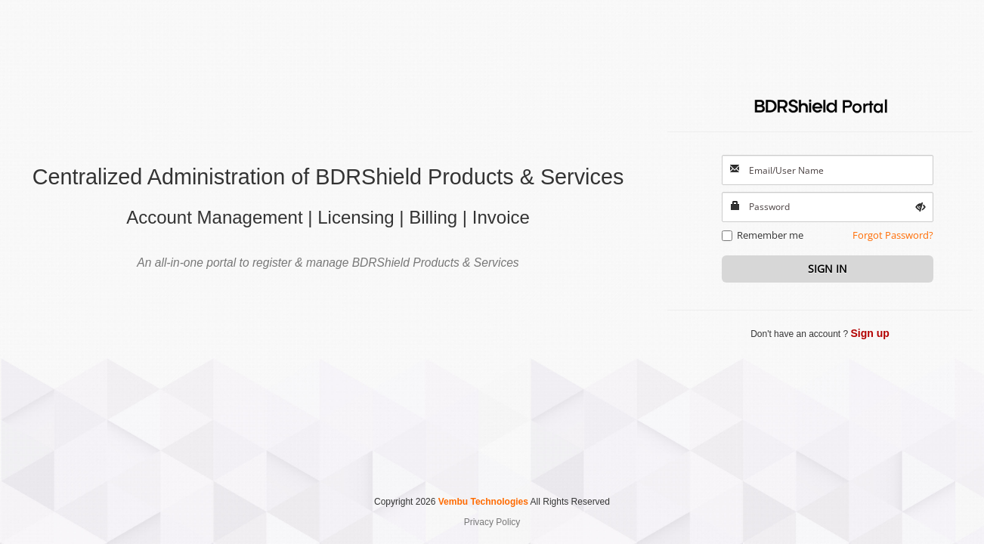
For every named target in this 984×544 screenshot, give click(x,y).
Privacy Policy (492, 522)
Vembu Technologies (483, 501)
